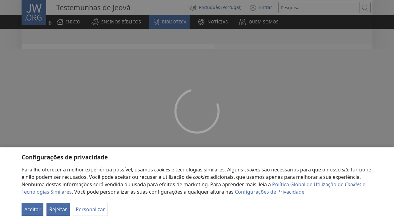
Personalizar (90, 209)
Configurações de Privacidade (269, 191)
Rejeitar (58, 209)
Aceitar (32, 209)
